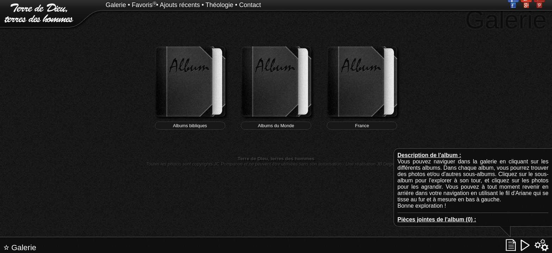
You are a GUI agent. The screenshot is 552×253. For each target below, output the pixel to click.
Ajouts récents (180, 4)
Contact (250, 4)
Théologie (219, 4)
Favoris (142, 4)
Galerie (116, 4)
